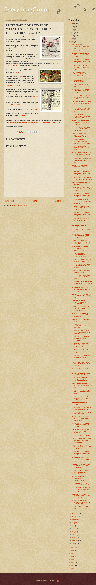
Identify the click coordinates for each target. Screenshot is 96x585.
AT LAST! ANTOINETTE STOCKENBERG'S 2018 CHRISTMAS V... (80, 478)
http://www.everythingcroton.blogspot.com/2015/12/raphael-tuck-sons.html (35, 122)
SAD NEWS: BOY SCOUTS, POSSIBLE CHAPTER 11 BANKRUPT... (81, 308)
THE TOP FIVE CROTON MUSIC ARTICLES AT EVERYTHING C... (80, 344)
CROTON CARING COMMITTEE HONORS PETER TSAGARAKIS (80, 255)
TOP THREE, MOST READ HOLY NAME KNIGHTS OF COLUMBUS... (81, 363)
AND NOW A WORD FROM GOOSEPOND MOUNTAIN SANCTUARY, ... (81, 289)
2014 (72, 556)
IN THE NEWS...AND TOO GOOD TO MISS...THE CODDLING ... (80, 418)
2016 (72, 550)
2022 (72, 30)
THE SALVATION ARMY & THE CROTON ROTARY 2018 (81, 260)
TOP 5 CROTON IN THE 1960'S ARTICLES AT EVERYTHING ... (82, 283)
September (75, 520)
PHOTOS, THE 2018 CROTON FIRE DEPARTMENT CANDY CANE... (82, 160)
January (75, 543)
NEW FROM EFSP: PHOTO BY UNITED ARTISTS (82, 413)
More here (34, 109)
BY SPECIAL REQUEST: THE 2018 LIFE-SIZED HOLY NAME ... (81, 147)
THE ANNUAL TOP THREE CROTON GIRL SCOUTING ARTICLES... (81, 122)
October (75, 517)
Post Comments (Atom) (19, 205)
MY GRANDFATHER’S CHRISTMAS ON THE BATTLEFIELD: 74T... (79, 135)
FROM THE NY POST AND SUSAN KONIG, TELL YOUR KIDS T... (82, 188)
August (74, 523)
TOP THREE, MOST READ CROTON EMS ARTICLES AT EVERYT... (82, 351)
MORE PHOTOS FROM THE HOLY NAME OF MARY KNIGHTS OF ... (81, 472)
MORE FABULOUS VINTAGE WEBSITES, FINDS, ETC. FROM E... (81, 61)
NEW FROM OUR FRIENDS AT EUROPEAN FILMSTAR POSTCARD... (82, 128)
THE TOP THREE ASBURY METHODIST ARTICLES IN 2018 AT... (81, 391)
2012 (72, 562)
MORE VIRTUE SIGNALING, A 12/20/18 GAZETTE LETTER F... (81, 166)
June (74, 529)
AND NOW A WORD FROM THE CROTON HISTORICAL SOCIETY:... (81, 459)
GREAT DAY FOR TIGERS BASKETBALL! (80, 403)
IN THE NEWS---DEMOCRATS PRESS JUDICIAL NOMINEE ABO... (82, 154)
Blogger (57, 581)
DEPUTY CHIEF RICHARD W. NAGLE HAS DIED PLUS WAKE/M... (81, 97)
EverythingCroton (27, 9)
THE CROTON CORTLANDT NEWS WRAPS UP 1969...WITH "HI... (81, 80)
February (75, 540)
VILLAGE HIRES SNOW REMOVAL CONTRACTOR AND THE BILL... (81, 495)
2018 (72, 42)
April (73, 535)
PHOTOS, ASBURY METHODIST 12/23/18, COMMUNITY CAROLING (81, 141)
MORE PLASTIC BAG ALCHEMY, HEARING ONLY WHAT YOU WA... (81, 502)
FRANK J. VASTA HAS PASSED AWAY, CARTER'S (82, 271)
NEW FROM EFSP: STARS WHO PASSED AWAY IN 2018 (80, 67)
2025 (72, 24)
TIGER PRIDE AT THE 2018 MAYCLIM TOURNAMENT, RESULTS (81, 242)
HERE (23, 116)
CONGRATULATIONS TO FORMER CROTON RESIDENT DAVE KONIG (81, 379)
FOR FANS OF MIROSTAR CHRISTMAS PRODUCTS (81, 85)
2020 (72, 36)
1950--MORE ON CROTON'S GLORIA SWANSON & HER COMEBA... (81, 332)
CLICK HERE (15, 105)
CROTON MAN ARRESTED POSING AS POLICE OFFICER (80, 431)
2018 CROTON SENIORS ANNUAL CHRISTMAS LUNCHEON (80, 314)
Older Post (59, 201)
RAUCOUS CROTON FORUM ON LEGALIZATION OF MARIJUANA (81, 440)
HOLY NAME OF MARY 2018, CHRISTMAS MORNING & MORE (81, 110)
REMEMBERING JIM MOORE (81, 436)
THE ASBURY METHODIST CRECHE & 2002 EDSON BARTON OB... (81, 302)
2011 (72, 565)
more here (15, 72)
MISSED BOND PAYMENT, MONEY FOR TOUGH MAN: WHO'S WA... (81, 201)
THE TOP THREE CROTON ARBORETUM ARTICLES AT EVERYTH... (81, 207)
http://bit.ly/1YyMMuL (13, 85)
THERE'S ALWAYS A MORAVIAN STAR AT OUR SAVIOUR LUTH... (81, 116)
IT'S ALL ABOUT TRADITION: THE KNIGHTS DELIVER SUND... (81, 489)
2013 (72, 559)
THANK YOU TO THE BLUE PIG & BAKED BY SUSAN (81, 483)
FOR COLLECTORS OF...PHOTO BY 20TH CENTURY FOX (79, 73)
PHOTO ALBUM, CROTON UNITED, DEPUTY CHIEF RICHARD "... (81, 48)
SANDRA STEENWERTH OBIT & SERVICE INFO (81, 373)
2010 (72, 568)
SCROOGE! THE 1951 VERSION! (79, 225)
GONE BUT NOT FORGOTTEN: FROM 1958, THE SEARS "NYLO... (82, 295)
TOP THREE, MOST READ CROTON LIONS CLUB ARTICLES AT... (80, 398)
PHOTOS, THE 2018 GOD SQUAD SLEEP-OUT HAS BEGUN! (81, 508)
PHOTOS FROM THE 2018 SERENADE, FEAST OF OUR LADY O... (80, 325)
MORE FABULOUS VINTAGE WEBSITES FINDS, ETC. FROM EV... (81, 236)
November (75, 514)
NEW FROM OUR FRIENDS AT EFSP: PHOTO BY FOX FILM (82, 178)
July (73, 526)
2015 (72, 553)
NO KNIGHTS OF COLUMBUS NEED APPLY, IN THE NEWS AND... (82, 103)
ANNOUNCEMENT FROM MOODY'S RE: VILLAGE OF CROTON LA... (81, 446)
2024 (72, 27)
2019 (72, 39)
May (73, 532)
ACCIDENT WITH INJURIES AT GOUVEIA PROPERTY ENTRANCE (82, 465)
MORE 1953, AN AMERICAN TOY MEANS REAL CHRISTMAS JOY (81, 220)
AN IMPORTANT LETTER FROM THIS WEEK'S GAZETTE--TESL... (80, 248)
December (75, 44)
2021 (72, 33)
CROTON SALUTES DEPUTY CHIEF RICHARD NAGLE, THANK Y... (81, 54)
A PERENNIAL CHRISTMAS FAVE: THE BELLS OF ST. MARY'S (81, 276)
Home (34, 201)
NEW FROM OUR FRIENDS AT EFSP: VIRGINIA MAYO (82, 408)
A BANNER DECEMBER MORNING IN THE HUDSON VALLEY (82, 385)
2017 (72, 547)
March (74, 537)
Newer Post (9, 201)
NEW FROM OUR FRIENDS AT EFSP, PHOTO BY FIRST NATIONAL (82, 265)
